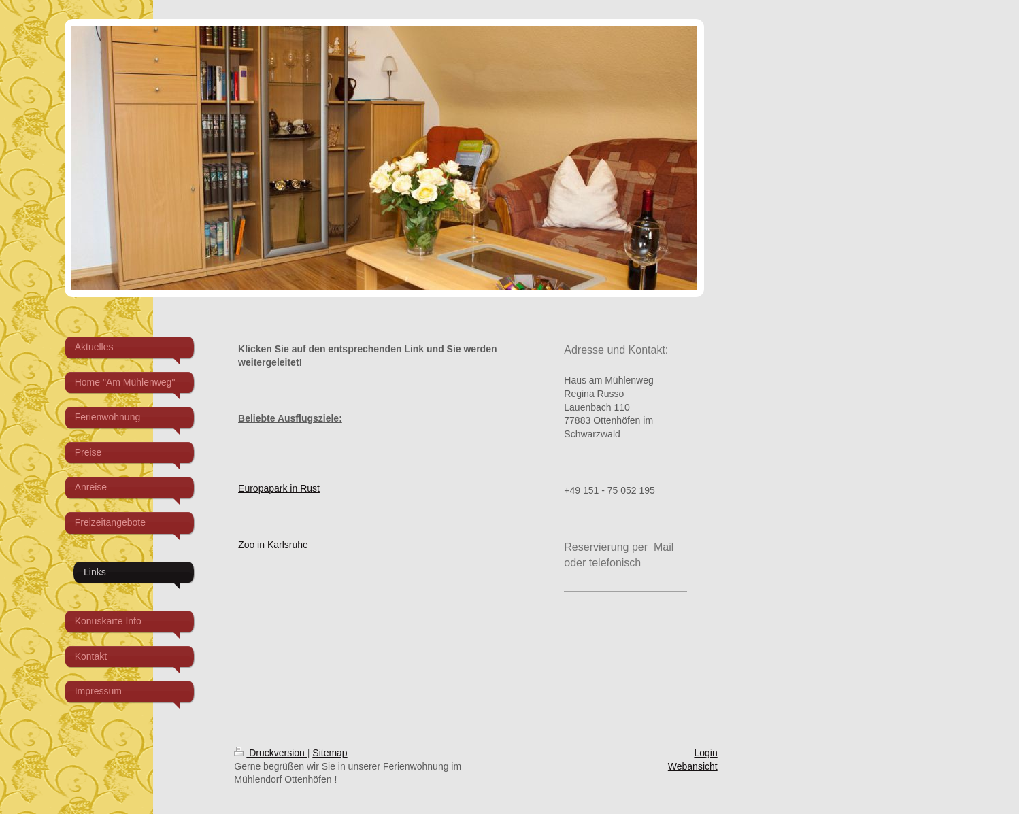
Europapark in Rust (279, 488)
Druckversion (270, 752)
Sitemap (329, 752)
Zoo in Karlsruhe (273, 544)
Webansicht (693, 766)
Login (705, 752)
